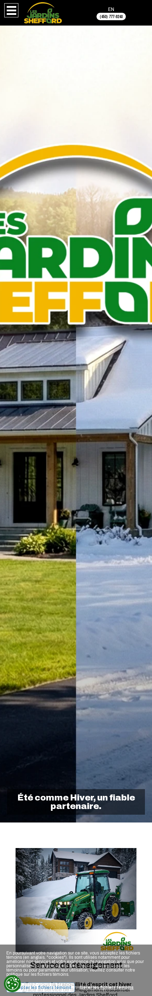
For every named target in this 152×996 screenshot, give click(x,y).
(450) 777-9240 (111, 17)
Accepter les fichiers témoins (40, 987)
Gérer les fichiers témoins (107, 987)
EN (111, 9)
